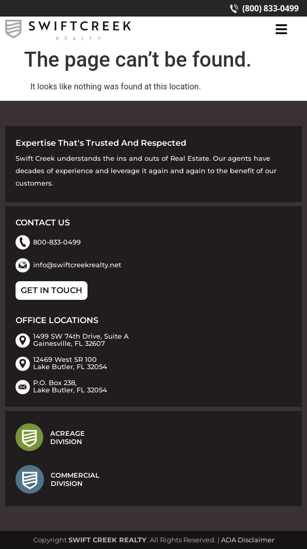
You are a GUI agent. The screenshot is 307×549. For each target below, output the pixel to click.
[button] (281, 30)
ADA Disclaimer (247, 540)
